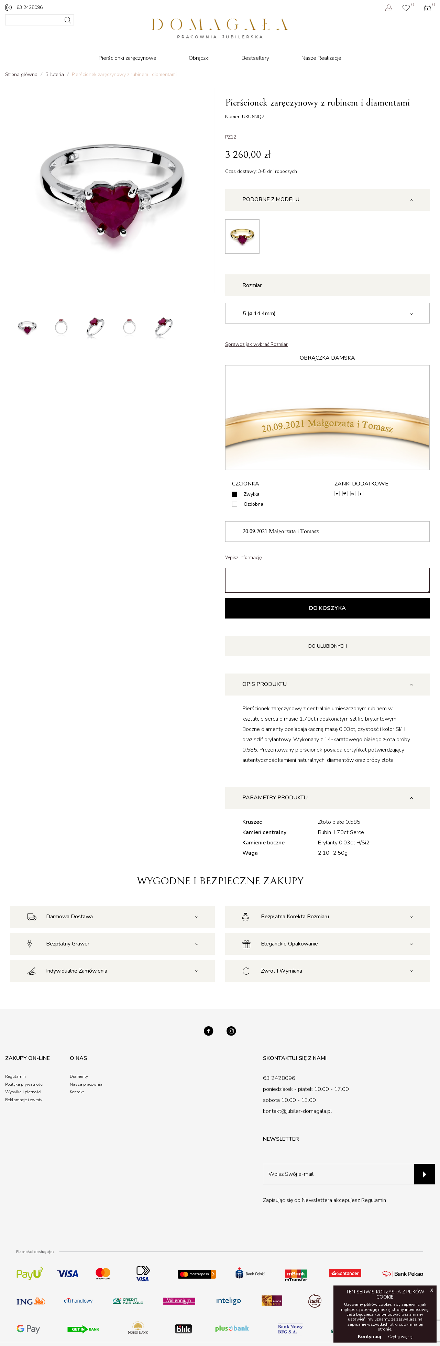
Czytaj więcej (400, 1336)
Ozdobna (253, 504)
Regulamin (373, 1200)
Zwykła (252, 494)
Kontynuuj (369, 1336)
